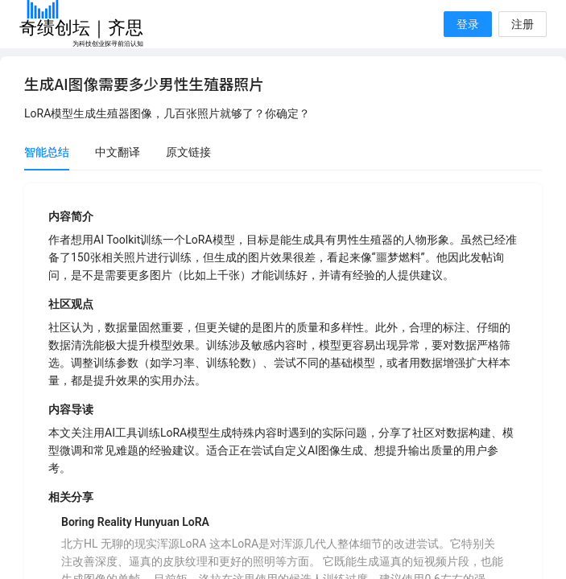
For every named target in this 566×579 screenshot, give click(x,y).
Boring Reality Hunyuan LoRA (135, 521)
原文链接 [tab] (188, 152)
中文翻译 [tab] (117, 152)
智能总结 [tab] (46, 152)
